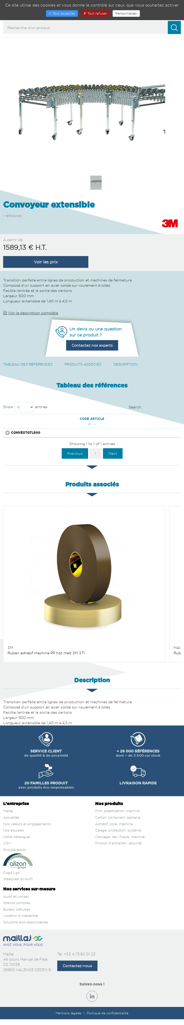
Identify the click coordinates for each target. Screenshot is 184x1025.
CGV (7, 849)
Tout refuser (95, 13)
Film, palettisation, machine (117, 817)
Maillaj (8, 817)
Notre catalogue (16, 842)
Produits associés (83, 364)
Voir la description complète (30, 313)
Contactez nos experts (92, 345)
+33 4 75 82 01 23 (79, 959)
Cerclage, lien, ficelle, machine (120, 842)
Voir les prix (46, 261)
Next (112, 459)
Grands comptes (16, 908)
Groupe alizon (14, 855)
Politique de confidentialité (107, 1019)
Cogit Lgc (11, 878)
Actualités (11, 823)
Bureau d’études (16, 915)
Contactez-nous (77, 971)
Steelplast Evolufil (18, 885)
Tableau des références (28, 364)
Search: (155, 407)
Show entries (25, 407)
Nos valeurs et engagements (27, 829)
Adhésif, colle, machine (114, 829)
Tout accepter (62, 13)
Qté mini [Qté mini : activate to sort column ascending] (65, 419)
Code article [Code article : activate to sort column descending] (28, 419)
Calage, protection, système (118, 836)
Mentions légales (69, 1019)
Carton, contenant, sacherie (117, 823)
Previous (75, 459)
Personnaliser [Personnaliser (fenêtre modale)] (126, 13)
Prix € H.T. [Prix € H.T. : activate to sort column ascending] (94, 419)
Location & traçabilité (20, 921)
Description (125, 364)
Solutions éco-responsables (25, 928)
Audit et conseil (16, 902)
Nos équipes (13, 836)
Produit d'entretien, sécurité (118, 849)
